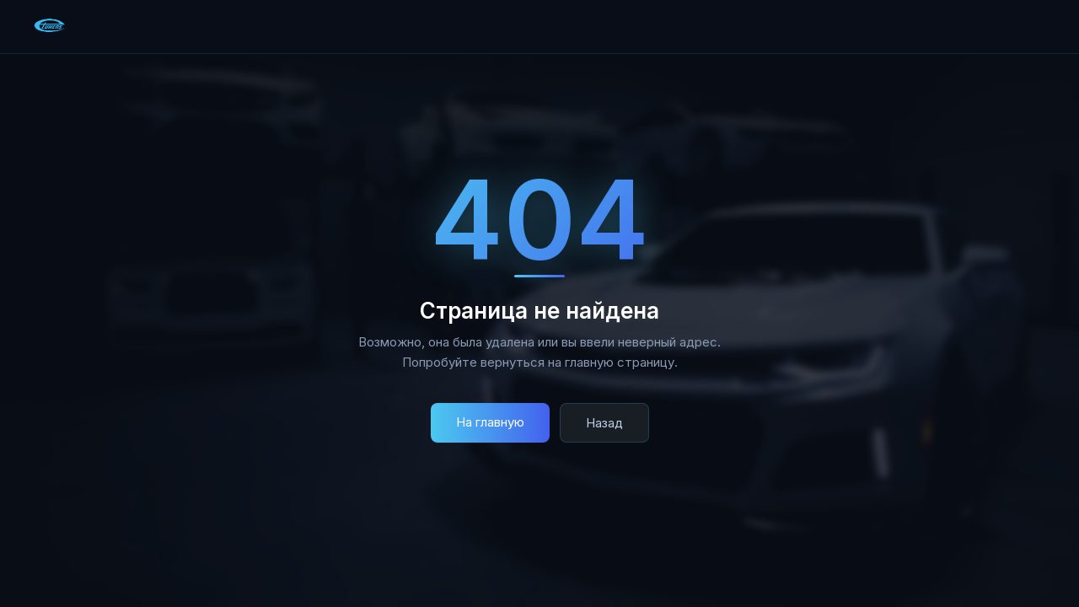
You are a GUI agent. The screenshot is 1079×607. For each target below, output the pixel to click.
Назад (604, 423)
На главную (490, 422)
